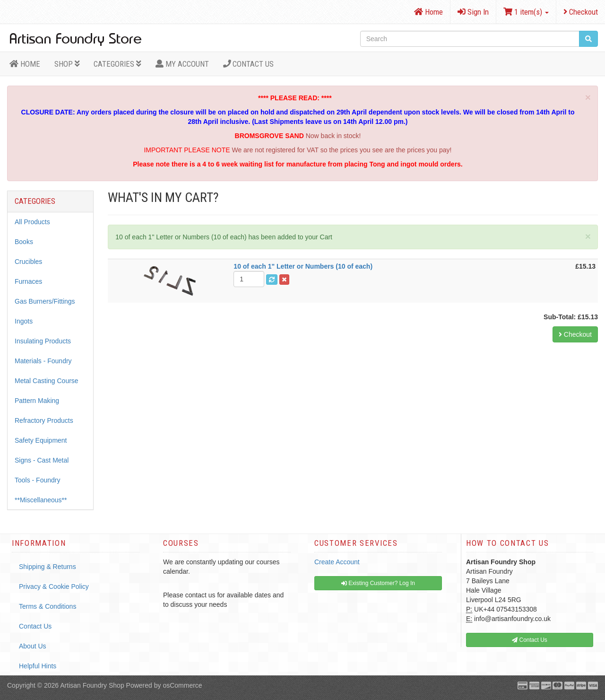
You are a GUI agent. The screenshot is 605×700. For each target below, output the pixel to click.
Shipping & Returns (47, 566)
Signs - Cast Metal (42, 460)
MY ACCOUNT (182, 64)
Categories (117, 64)
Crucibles (28, 261)
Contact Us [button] (529, 640)
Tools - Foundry (37, 480)
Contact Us (248, 64)
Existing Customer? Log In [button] (378, 583)
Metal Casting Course (46, 381)
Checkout (580, 12)
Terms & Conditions (47, 606)
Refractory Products (44, 420)
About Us (32, 646)
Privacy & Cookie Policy (54, 586)
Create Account (337, 562)
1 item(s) (526, 12)
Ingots (24, 321)
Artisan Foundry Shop (92, 685)
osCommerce (182, 685)
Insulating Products (43, 341)
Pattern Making (37, 400)
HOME (24, 64)
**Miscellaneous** (41, 500)
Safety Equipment (41, 440)
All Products (32, 222)
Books (24, 241)
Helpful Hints (37, 666)
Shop (67, 64)
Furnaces (28, 281)
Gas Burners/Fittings (45, 301)
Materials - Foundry (43, 361)
